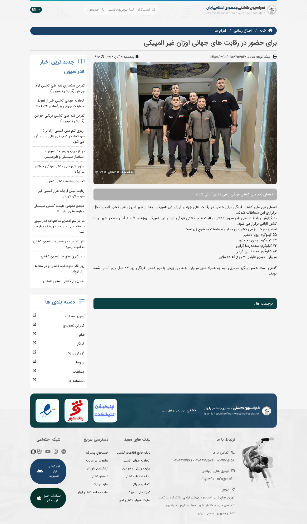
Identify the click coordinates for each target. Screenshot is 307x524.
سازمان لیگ (100, 484)
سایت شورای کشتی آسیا (134, 500)
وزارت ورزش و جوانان (136, 468)
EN (36, 9)
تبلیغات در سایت (97, 460)
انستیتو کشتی (99, 476)
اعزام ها (220, 30)
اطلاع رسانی (243, 30)
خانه (263, 30)
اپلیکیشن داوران (97, 468)
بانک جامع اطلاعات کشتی (133, 452)
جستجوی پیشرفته (96, 452)
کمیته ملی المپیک (139, 492)
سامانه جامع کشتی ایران (92, 492)
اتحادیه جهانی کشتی (136, 460)
